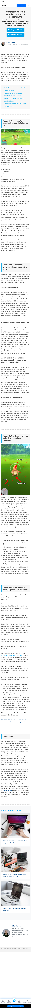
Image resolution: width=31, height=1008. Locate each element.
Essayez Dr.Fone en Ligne (15, 1006)
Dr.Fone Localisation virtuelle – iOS (11, 655)
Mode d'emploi (7, 948)
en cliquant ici (7, 790)
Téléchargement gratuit (15, 30)
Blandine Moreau (11, 42)
